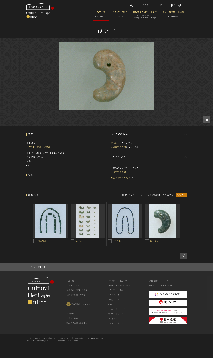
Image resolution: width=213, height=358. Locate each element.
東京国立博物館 (118, 146)
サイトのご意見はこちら (118, 323)
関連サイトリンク (115, 314)
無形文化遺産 (72, 318)
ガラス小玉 (117, 240)
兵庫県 (47, 146)
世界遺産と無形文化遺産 (145, 14)
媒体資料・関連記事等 (117, 280)
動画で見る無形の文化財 (76, 323)
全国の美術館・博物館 (173, 14)
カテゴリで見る (119, 14)
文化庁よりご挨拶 (115, 290)
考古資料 (30, 146)
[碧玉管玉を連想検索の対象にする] (35, 241)
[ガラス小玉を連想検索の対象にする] (110, 241)
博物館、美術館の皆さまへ (119, 285)
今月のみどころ (114, 295)
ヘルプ (111, 304)
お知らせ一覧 (113, 299)
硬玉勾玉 (115, 143)
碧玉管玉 (42, 240)
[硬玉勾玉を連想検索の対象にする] (72, 241)
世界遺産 (70, 313)
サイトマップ (113, 318)
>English (177, 5)
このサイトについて (152, 5)
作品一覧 (101, 14)
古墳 (39, 146)
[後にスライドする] (184, 224)
